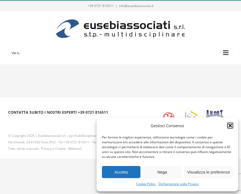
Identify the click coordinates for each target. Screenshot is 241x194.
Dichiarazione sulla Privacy (179, 184)
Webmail (74, 148)
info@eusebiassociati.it (136, 6)
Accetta (121, 172)
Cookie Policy (146, 184)
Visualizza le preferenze (208, 172)
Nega (162, 172)
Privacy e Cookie (53, 148)
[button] (230, 125)
